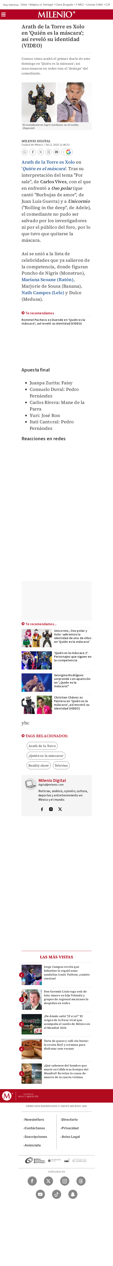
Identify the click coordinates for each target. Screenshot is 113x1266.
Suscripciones (36, 1137)
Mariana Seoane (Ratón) (47, 279)
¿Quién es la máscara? (46, 755)
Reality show (38, 765)
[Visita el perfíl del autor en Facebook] (42, 809)
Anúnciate (33, 1145)
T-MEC (80, 4)
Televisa (61, 765)
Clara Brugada (64, 4)
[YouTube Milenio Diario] (40, 1194)
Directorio (70, 1120)
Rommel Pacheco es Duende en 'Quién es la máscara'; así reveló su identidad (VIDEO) (53, 322)
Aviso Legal (71, 1137)
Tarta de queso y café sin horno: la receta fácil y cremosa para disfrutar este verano (66, 1045)
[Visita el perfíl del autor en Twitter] (60, 809)
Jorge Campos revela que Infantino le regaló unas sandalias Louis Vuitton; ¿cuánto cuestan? (67, 973)
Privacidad (70, 1128)
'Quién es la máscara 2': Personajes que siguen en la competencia (73, 657)
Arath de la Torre (42, 746)
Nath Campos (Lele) (43, 292)
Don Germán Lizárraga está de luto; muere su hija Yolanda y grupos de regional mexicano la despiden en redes (66, 997)
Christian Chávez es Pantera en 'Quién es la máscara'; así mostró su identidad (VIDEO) (72, 703)
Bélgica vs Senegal (41, 4)
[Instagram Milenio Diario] (64, 1181)
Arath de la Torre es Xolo (48, 162)
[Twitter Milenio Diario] (48, 1181)
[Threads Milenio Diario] (81, 1181)
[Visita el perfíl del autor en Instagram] (51, 809)
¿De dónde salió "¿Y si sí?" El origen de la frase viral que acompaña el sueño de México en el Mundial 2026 (67, 1022)
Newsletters (34, 1120)
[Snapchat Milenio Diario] (72, 1194)
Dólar (24, 4)
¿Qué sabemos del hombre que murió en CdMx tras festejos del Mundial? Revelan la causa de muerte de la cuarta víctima (66, 1071)
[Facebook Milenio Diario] (32, 1181)
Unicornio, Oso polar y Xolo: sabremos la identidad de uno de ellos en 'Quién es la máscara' (72, 636)
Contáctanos (35, 1128)
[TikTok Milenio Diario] (56, 1194)
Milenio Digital (36, 141)
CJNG (109, 4)
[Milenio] (56, 14)
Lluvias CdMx (95, 4)
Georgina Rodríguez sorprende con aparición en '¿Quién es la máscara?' (72, 680)
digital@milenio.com (51, 785)
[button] (3, 16)
